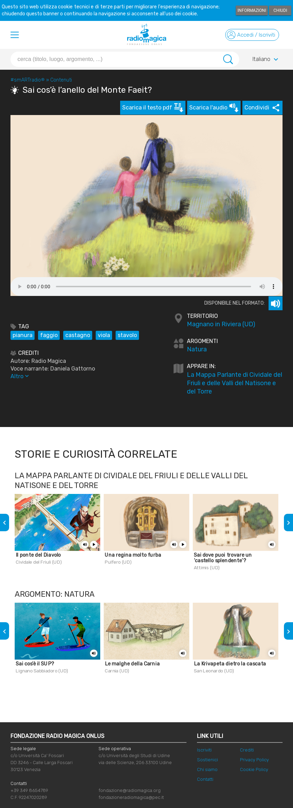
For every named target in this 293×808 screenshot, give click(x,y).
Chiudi (280, 10)
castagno (77, 335)
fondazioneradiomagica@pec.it (131, 797)
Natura (197, 349)
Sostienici (207, 759)
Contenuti (61, 80)
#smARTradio (27, 80)
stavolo (127, 335)
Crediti (247, 750)
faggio (49, 335)
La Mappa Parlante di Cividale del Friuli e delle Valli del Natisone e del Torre (234, 383)
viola (104, 335)
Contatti (205, 779)
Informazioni (251, 10)
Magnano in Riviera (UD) (221, 324)
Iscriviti (204, 750)
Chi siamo (207, 769)
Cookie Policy (254, 769)
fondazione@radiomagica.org (129, 790)
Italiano (266, 59)
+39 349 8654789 (29, 790)
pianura (22, 335)
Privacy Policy (254, 759)
